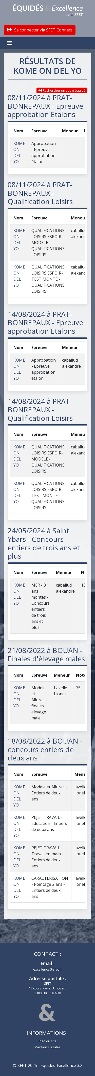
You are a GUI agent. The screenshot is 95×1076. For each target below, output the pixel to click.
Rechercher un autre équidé (62, 90)
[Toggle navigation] (10, 43)
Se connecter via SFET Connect (39, 30)
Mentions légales (47, 1047)
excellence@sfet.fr (47, 969)
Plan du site (47, 1041)
